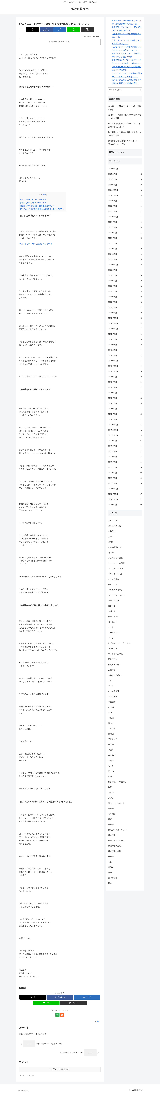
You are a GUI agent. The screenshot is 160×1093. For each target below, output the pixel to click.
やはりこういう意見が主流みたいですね (35, 244)
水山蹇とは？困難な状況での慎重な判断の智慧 (124, 108)
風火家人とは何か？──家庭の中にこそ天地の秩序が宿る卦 (124, 125)
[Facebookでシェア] (46, 29)
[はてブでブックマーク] (59, 29)
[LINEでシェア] (73, 29)
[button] (87, 29)
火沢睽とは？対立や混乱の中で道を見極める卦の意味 (124, 116)
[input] (125, 89)
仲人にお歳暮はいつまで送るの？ (33, 200)
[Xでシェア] (32, 29)
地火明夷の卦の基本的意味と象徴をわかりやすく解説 (124, 133)
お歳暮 (22, 988)
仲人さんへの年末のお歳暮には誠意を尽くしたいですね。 (42, 209)
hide (44, 195)
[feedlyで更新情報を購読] (57, 1015)
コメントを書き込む (59, 1069)
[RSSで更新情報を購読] (62, 1015)
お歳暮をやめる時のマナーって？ (33, 203)
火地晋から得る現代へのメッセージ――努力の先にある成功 (124, 142)
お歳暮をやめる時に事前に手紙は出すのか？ (37, 206)
